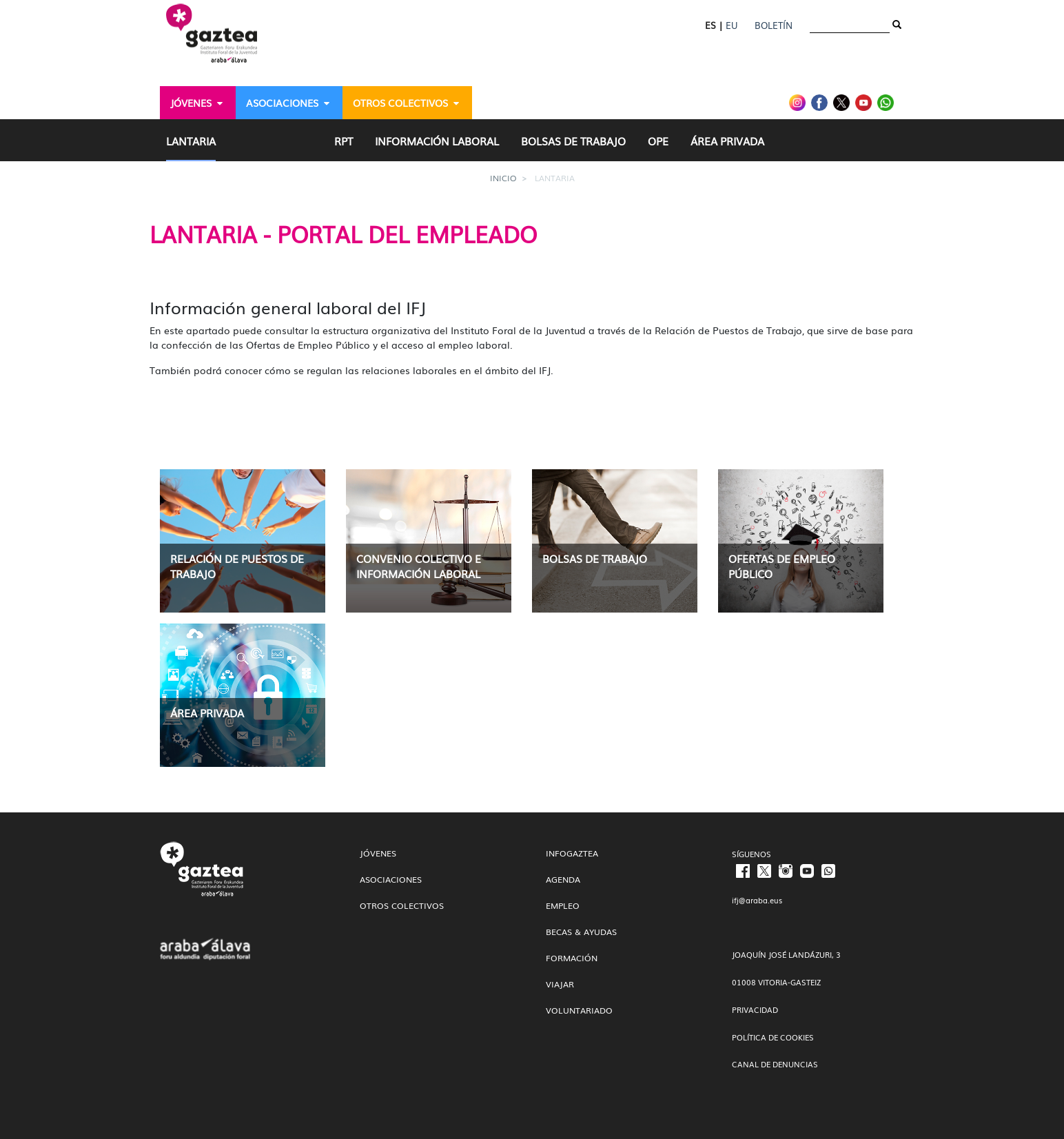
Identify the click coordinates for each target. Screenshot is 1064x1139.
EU (731, 25)
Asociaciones (391, 879)
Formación (571, 958)
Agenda (563, 879)
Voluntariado (579, 1010)
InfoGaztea (572, 853)
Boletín (773, 25)
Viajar (560, 984)
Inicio (503, 178)
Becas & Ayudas (581, 931)
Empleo (563, 905)
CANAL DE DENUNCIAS (775, 1063)
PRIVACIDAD (755, 1009)
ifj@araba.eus (757, 899)
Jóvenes (378, 853)
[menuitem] (198, 102)
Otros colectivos (402, 905)
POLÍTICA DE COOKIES (773, 1037)
